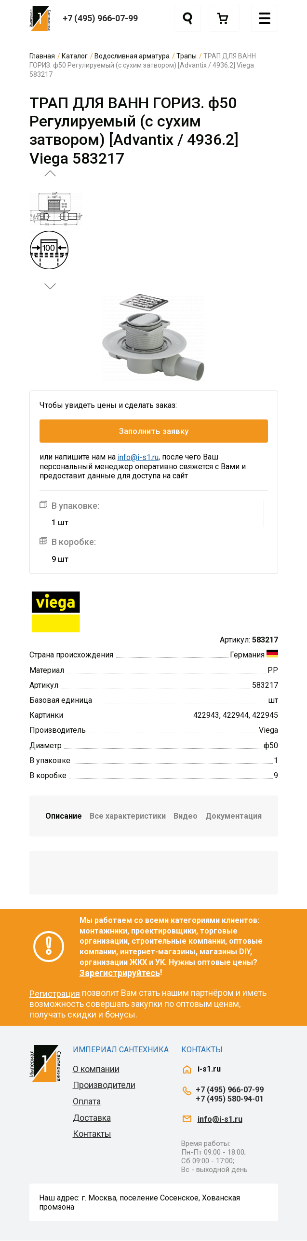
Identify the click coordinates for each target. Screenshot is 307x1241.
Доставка (92, 1118)
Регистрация (54, 994)
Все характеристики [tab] (128, 816)
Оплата (87, 1101)
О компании (96, 1069)
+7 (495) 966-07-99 (100, 18)
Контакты (92, 1134)
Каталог (75, 56)
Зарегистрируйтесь (120, 973)
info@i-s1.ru (138, 457)
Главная (42, 56)
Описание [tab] (63, 816)
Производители (104, 1085)
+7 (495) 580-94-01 (230, 1098)
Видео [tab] (186, 816)
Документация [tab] (233, 816)
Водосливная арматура (132, 56)
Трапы (186, 56)
